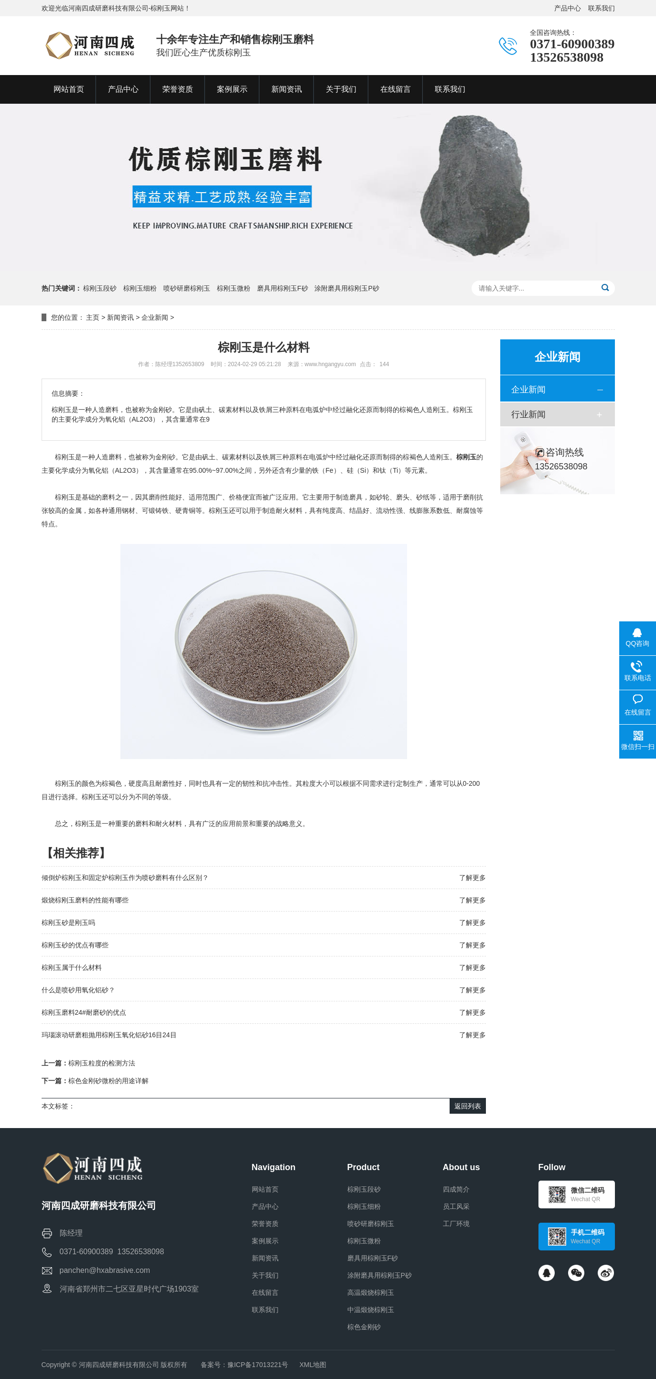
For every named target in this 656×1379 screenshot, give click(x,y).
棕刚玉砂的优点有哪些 (75, 945)
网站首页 (265, 1189)
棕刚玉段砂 (100, 288)
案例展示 (265, 1241)
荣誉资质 (265, 1223)
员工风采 (456, 1206)
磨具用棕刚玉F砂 (282, 288)
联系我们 (601, 8)
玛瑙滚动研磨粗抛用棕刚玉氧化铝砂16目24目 (109, 1035)
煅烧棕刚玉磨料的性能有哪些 (85, 900)
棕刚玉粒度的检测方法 (101, 1063)
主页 (92, 317)
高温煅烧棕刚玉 (370, 1292)
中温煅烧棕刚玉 (370, 1310)
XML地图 (313, 1364)
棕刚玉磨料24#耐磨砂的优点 (84, 1012)
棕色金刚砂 (364, 1327)
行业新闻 (528, 414)
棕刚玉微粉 (233, 288)
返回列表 (467, 1106)
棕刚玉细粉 (140, 288)
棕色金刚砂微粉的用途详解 (108, 1081)
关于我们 (265, 1275)
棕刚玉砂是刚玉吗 (68, 922)
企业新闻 (154, 317)
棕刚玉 (466, 457)
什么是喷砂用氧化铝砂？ (78, 990)
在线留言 (265, 1292)
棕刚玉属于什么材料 (72, 967)
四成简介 (456, 1189)
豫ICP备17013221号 (258, 1364)
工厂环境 (456, 1223)
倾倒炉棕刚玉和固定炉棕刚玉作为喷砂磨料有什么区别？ (125, 877)
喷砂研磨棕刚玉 (186, 288)
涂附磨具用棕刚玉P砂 (346, 288)
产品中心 (567, 8)
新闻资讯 (120, 317)
